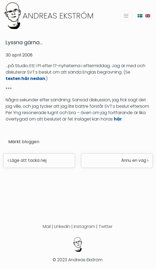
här (118, 119)
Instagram (84, 226)
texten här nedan (25, 78)
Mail (47, 226)
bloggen (30, 142)
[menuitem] (140, 15)
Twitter (105, 226)
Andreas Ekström (58, 15)
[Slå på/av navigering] (126, 15)
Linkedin (62, 226)
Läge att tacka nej (26, 160)
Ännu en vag (135, 160)
